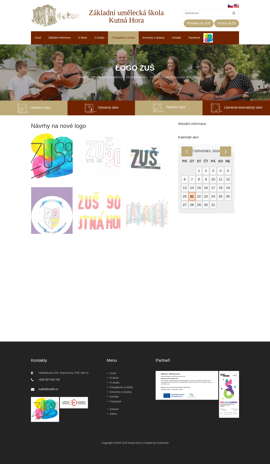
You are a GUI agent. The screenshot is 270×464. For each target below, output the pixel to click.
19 (228, 188)
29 (199, 205)
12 (228, 179)
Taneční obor (169, 107)
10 (213, 179)
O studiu (99, 37)
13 (185, 188)
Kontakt (176, 37)
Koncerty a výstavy (153, 37)
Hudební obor (33, 108)
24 (213, 196)
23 (206, 196)
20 (185, 196)
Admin (112, 413)
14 (192, 188)
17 (213, 188)
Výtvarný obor (162, 77)
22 (199, 196)
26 (228, 196)
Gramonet (163, 442)
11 (220, 179)
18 (220, 188)
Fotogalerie (137, 77)
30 (206, 205)
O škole (82, 37)
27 (185, 205)
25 (220, 196)
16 (206, 188)
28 (192, 205)
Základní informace (59, 37)
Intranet (112, 409)
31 (213, 205)
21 (192, 196)
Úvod (38, 37)
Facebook (194, 37)
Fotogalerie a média (123, 37)
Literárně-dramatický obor (236, 107)
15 (199, 188)
